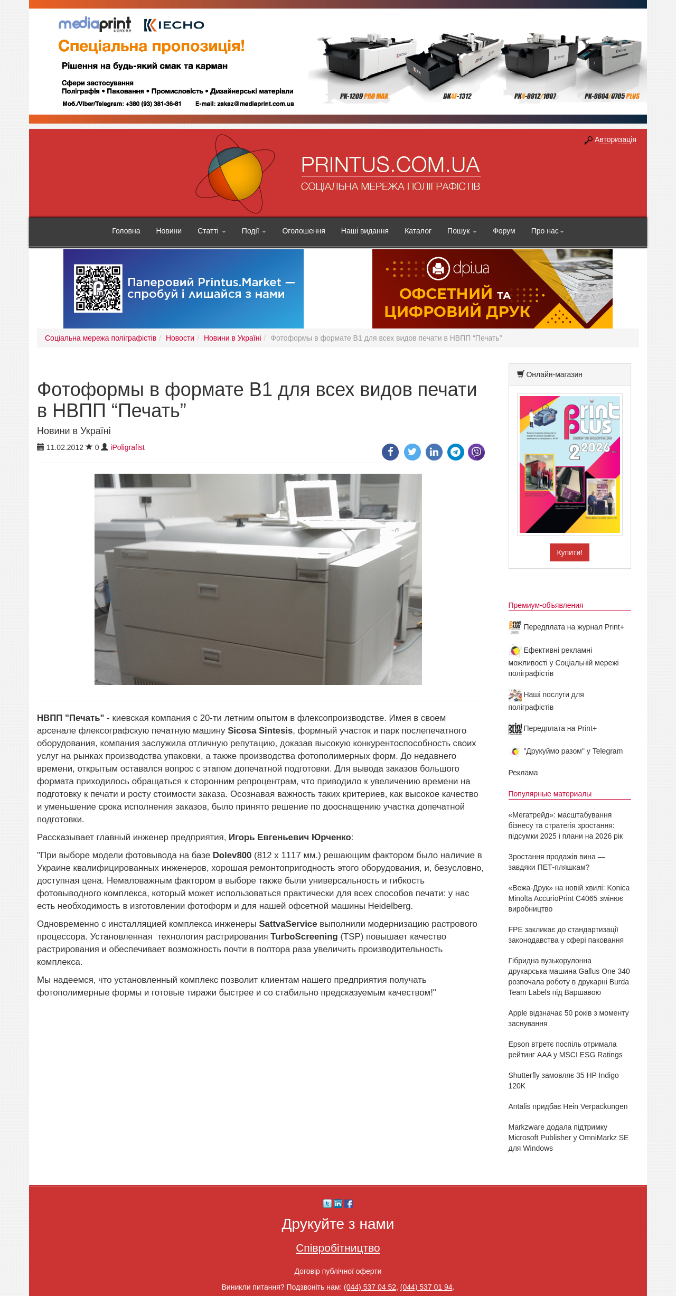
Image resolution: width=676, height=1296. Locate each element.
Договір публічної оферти (337, 1271)
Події (254, 231)
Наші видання (365, 231)
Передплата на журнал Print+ (566, 627)
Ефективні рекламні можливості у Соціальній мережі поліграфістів (564, 662)
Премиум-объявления (546, 605)
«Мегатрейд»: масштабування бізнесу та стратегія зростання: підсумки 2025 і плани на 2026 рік (566, 825)
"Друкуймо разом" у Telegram (566, 751)
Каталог (418, 231)
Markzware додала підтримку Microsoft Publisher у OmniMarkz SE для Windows (569, 1137)
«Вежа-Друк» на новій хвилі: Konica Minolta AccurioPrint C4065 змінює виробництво (569, 898)
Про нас (547, 231)
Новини (169, 231)
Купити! (570, 552)
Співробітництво (338, 1248)
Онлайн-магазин (554, 374)
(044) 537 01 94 (426, 1287)
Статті (212, 231)
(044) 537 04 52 (370, 1287)
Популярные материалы (550, 794)
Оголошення (303, 231)
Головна (126, 231)
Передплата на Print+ (553, 728)
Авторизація (615, 139)
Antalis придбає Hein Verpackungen (568, 1106)
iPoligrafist (127, 447)
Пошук (462, 231)
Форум (504, 231)
